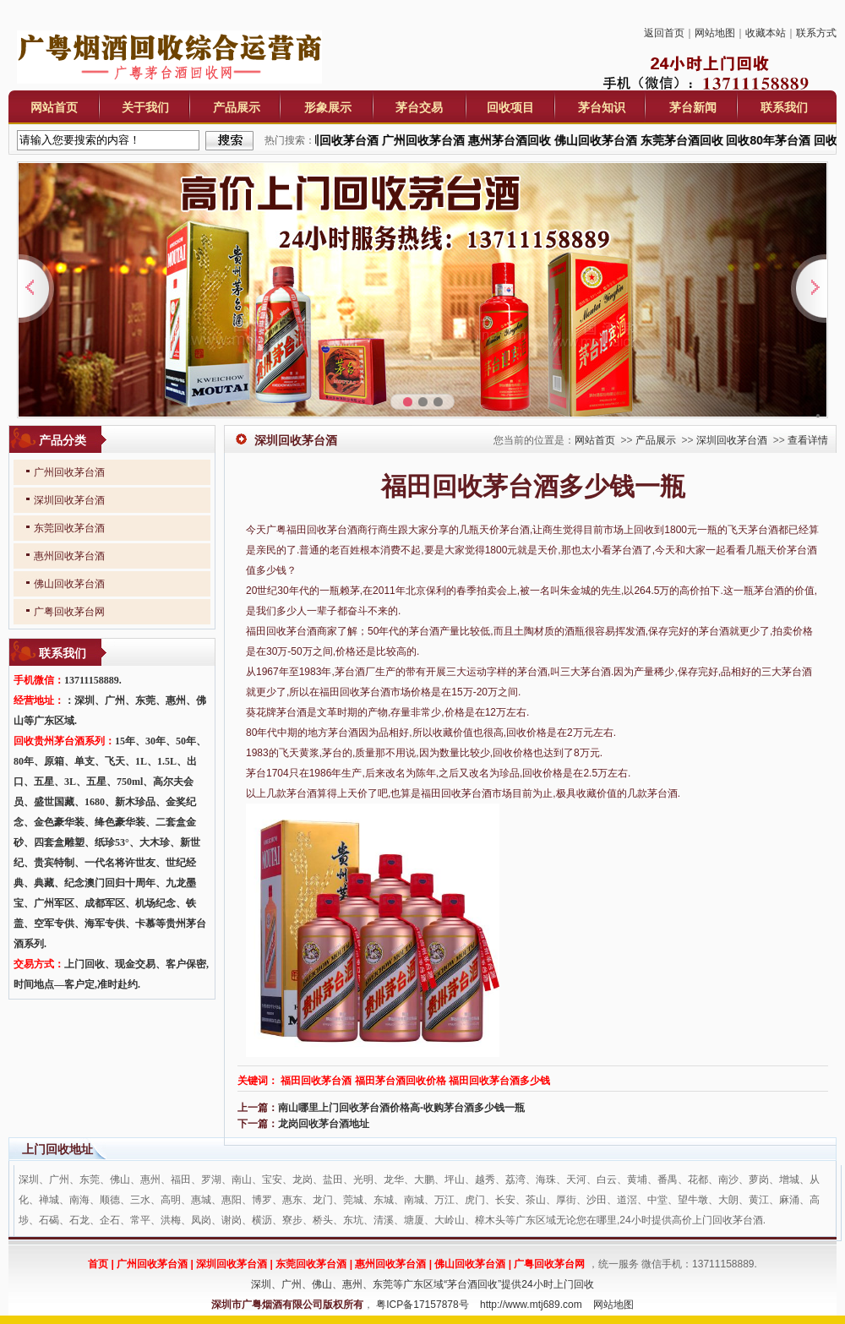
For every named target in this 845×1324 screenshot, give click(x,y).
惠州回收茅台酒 (69, 556)
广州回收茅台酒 (69, 472)
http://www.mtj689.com (531, 1304)
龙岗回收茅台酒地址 (323, 1124)
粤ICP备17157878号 (422, 1304)
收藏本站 (765, 33)
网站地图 (715, 33)
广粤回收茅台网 (69, 612)
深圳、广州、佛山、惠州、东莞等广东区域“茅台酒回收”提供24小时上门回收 (422, 1284)
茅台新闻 (693, 107)
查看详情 (808, 440)
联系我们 (784, 107)
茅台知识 (601, 107)
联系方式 (816, 33)
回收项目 (510, 107)
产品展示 (236, 107)
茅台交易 (419, 107)
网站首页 (54, 107)
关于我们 (145, 107)
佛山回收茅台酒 (69, 584)
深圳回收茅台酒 (731, 440)
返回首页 (664, 33)
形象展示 (328, 107)
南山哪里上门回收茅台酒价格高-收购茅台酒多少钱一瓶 (401, 1108)
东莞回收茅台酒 (69, 528)
